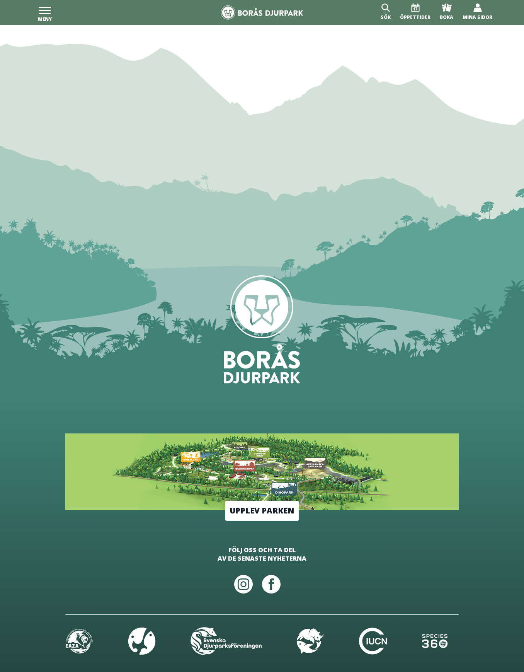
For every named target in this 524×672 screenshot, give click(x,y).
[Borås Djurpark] (262, 12)
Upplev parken (262, 510)
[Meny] (45, 12)
